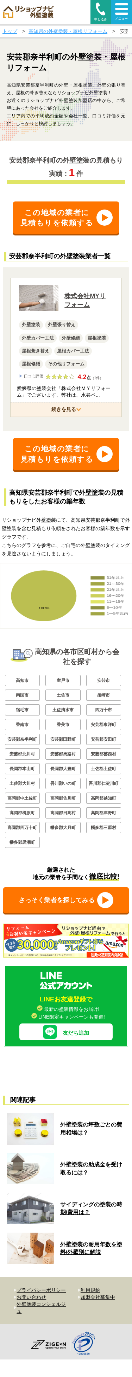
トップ (9, 31)
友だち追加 (66, 1027)
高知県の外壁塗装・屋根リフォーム (68, 31)
